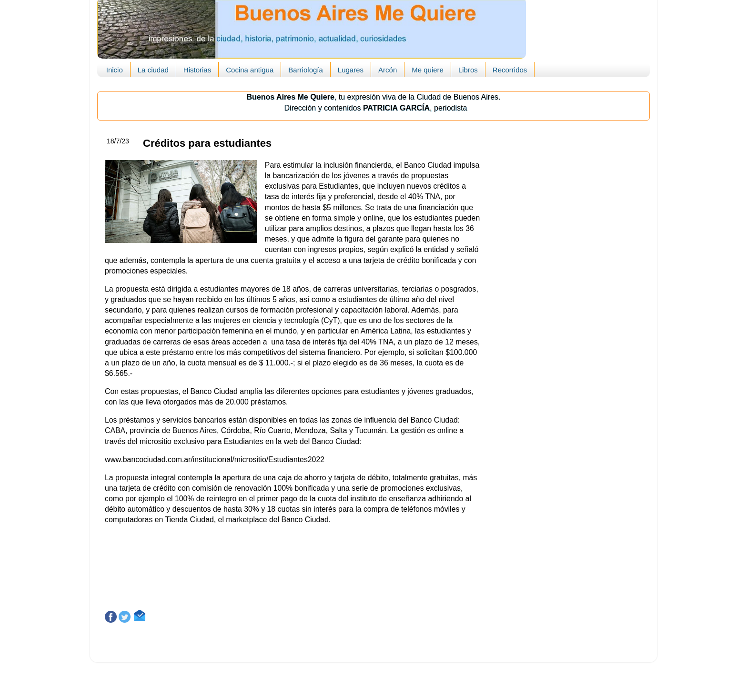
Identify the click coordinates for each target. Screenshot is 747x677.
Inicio (114, 70)
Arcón (387, 70)
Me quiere (428, 70)
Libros (468, 70)
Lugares (350, 70)
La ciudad (153, 70)
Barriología (305, 70)
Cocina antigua (249, 70)
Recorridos (510, 70)
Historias (197, 70)
